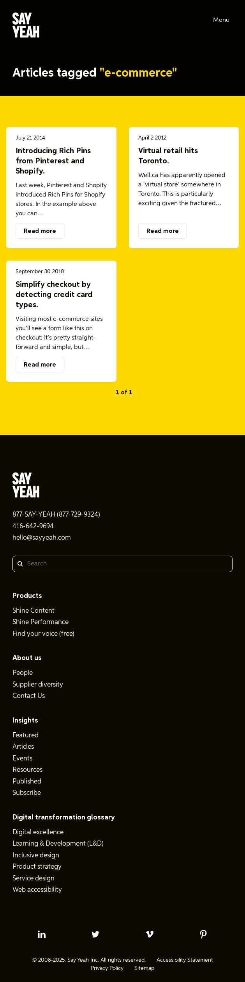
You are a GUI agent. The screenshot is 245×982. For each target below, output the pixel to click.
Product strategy (37, 867)
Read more (40, 231)
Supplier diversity (37, 684)
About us (27, 658)
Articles (23, 747)
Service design (33, 878)
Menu (221, 20)
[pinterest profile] (203, 934)
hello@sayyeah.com (41, 538)
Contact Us (28, 696)
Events (22, 758)
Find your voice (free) (43, 634)
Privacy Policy (107, 968)
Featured (25, 735)
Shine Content (33, 611)
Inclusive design (35, 855)
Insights (25, 720)
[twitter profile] (95, 934)
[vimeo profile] (149, 934)
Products (27, 595)
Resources (27, 770)
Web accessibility (37, 890)
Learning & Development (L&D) (58, 844)
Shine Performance (40, 622)
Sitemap (144, 968)
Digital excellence (37, 832)
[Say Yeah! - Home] (25, 27)
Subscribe (26, 793)
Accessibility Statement (185, 960)
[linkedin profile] (41, 934)
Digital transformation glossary (63, 817)
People (22, 673)
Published (26, 781)
